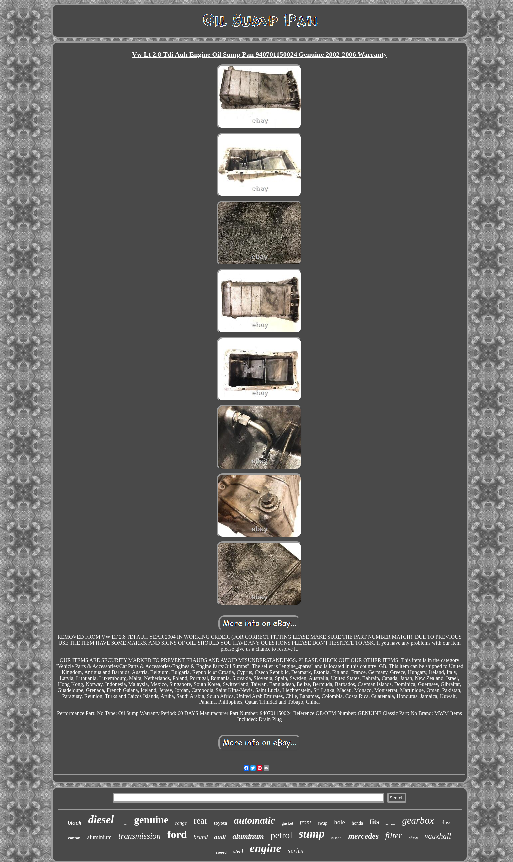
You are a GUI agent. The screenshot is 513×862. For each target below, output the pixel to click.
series (295, 850)
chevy (413, 838)
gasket (287, 823)
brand (201, 837)
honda (357, 823)
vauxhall (438, 836)
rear (201, 821)
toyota (220, 823)
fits (374, 822)
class (445, 822)
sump (312, 833)
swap (323, 823)
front (305, 822)
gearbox (418, 820)
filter (393, 835)
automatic (254, 820)
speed (221, 853)
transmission (139, 835)
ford (177, 834)
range (181, 823)
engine (265, 848)
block (75, 823)
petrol (281, 835)
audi (220, 836)
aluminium (99, 837)
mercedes (363, 836)
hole (339, 822)
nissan (336, 838)
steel (238, 851)
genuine (151, 820)
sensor (390, 824)
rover (124, 824)
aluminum (248, 836)
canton (74, 837)
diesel (101, 820)
